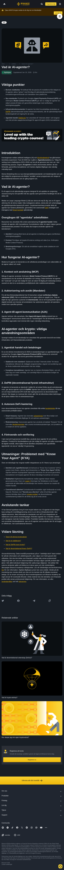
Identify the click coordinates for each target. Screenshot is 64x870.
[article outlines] (59, 16)
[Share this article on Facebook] (18, 601)
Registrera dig (50, 4)
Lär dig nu (58, 13)
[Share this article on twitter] (3, 601)
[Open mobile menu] (60, 4)
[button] (60, 4)
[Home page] (23, 4)
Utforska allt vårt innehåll (32, 781)
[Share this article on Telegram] (34, 601)
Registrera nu (32, 760)
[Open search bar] (41, 4)
